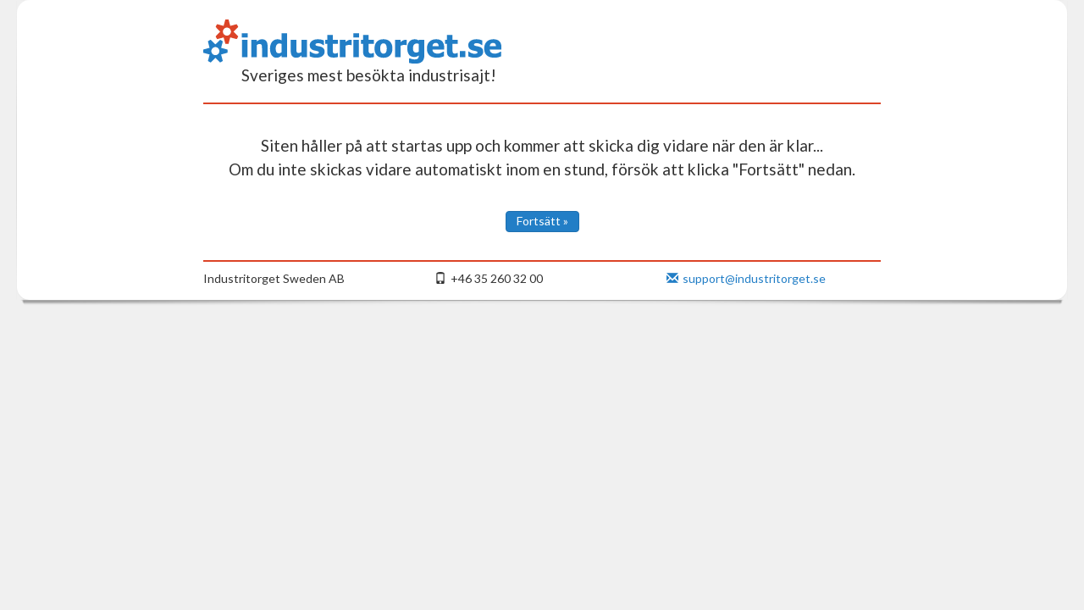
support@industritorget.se (746, 278)
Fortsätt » (542, 221)
